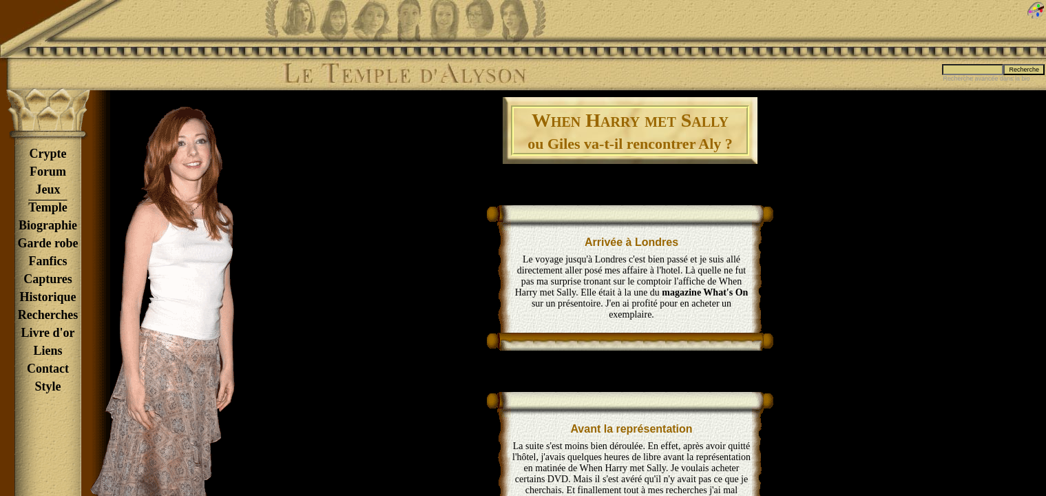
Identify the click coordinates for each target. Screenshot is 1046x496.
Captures (47, 279)
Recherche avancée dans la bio (986, 78)
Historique (47, 297)
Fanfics (48, 261)
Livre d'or (47, 333)
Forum (48, 171)
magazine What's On (705, 292)
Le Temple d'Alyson (404, 74)
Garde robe (47, 243)
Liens (47, 351)
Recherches (48, 315)
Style (48, 386)
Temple (47, 207)
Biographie (48, 225)
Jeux (48, 189)
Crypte (48, 154)
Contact (48, 368)
